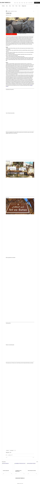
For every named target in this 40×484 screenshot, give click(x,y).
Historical (7, 450)
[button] (22, 3)
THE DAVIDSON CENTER (32, 470)
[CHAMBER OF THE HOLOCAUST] (20, 466)
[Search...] (38, 3)
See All (37, 461)
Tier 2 (10, 452)
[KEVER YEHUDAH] (7, 466)
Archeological (11, 450)
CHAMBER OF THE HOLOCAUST (18, 471)
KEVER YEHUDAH (6, 470)
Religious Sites (7, 452)
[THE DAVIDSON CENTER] (32, 466)
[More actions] (33, 11)
